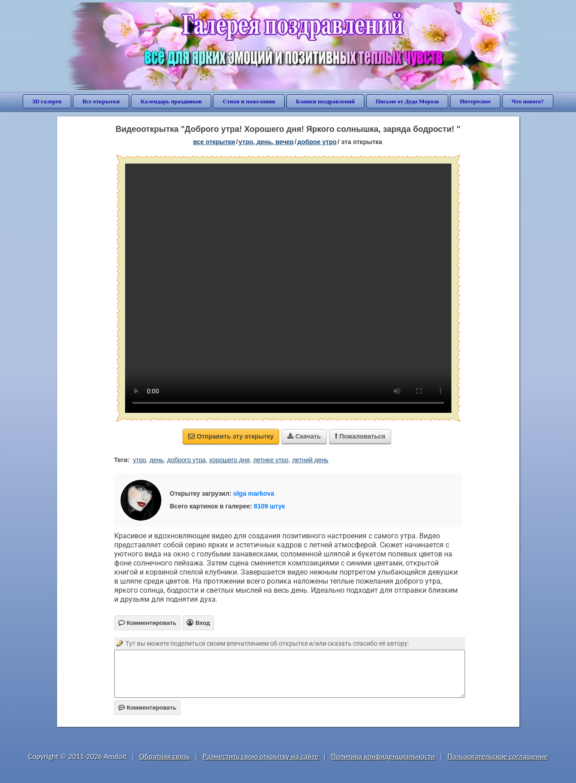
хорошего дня (229, 460)
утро (139, 460)
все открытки (214, 141)
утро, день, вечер (266, 141)
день (157, 460)
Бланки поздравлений (325, 101)
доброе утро (317, 141)
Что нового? (528, 101)
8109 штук (269, 506)
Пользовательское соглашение (498, 756)
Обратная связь (165, 756)
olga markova (253, 493)
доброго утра (186, 460)
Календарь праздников (171, 101)
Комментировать (147, 707)
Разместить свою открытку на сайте (261, 756)
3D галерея (47, 101)
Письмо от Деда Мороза (407, 101)
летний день (310, 460)
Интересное (475, 101)
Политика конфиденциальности (383, 756)
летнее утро (271, 460)
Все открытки (101, 101)
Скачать (304, 436)
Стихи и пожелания (249, 101)
